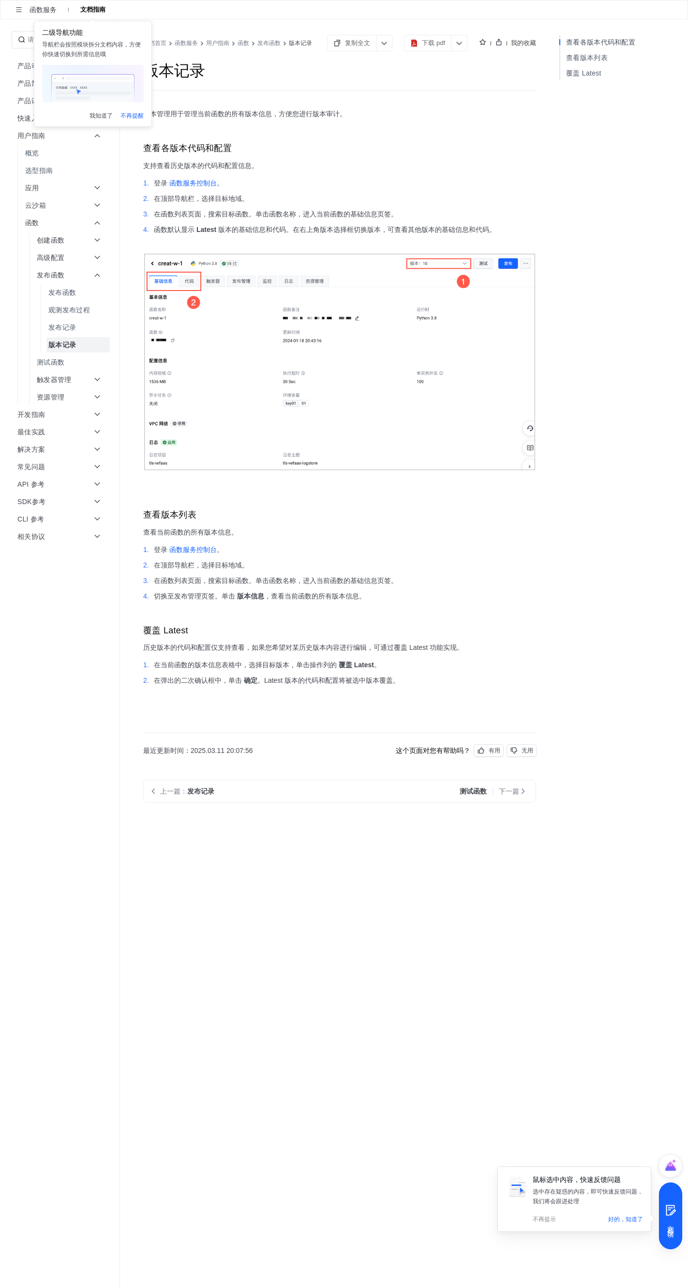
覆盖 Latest (583, 73)
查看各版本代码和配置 (600, 42)
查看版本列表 (587, 57)
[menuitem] (61, 153)
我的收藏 (523, 42)
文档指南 (92, 9)
